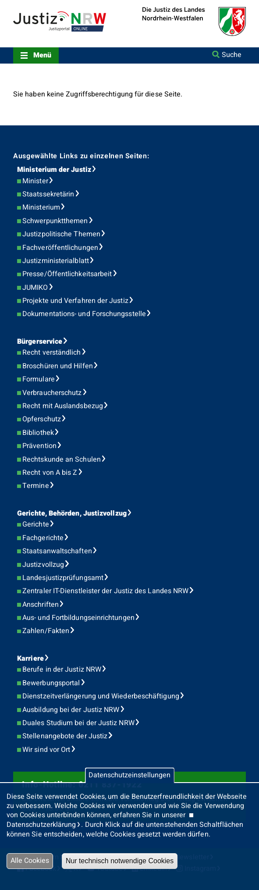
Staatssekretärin (48, 194)
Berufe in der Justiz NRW (61, 669)
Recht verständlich (51, 352)
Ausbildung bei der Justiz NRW (70, 710)
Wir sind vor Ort (46, 749)
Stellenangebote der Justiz (64, 736)
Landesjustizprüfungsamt (62, 578)
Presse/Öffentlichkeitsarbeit (67, 274)
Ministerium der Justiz (54, 169)
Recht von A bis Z (49, 472)
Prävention (39, 446)
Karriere (30, 658)
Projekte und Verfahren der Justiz (75, 300)
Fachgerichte (43, 538)
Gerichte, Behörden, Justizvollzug (72, 513)
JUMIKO (35, 287)
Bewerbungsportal (51, 683)
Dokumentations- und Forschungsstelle (84, 314)
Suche (231, 55)
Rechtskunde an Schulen (61, 459)
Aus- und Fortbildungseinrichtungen (78, 617)
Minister (35, 181)
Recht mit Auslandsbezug (62, 406)
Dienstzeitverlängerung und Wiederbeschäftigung (100, 696)
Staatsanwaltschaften (57, 551)
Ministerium (41, 207)
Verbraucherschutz (52, 393)
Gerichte (35, 524)
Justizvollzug (43, 564)
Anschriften (40, 604)
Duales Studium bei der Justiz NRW (78, 723)
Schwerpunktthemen (55, 221)
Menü (42, 55)
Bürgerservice (39, 341)
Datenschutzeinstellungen (129, 775)
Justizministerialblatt (55, 261)
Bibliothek (38, 432)
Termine (35, 486)
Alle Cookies (30, 860)
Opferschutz (41, 419)
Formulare (38, 379)
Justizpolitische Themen (61, 234)
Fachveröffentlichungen (60, 247)
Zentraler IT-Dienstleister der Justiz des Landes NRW (105, 591)
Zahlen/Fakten (45, 631)
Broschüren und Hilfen (57, 366)
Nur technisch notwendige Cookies (120, 861)
